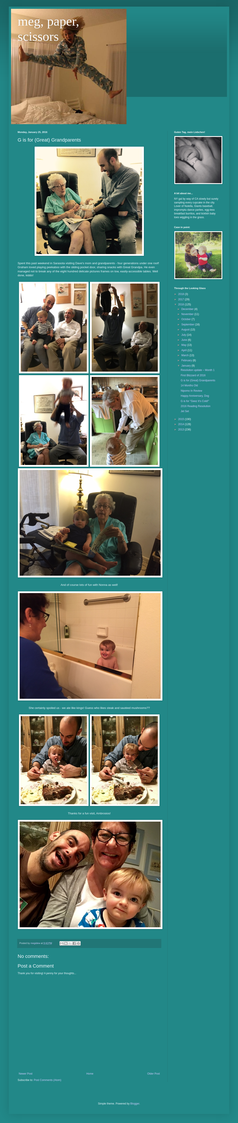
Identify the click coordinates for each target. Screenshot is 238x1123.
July (184, 334)
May (184, 345)
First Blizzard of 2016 (193, 375)
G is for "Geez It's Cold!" (195, 401)
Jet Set (185, 411)
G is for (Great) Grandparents (198, 380)
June (184, 339)
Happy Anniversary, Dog (195, 395)
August (185, 329)
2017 (181, 299)
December (187, 309)
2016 (181, 304)
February (187, 360)
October (186, 319)
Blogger (134, 1103)
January (186, 365)
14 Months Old (189, 385)
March (185, 355)
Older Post (153, 1073)
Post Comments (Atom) (47, 1080)
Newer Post (25, 1073)
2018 (181, 294)
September (188, 324)
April (184, 350)
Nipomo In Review (191, 390)
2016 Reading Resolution (195, 406)
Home (89, 1073)
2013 (181, 429)
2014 (181, 424)
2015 (181, 419)
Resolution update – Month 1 (197, 370)
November (187, 314)
